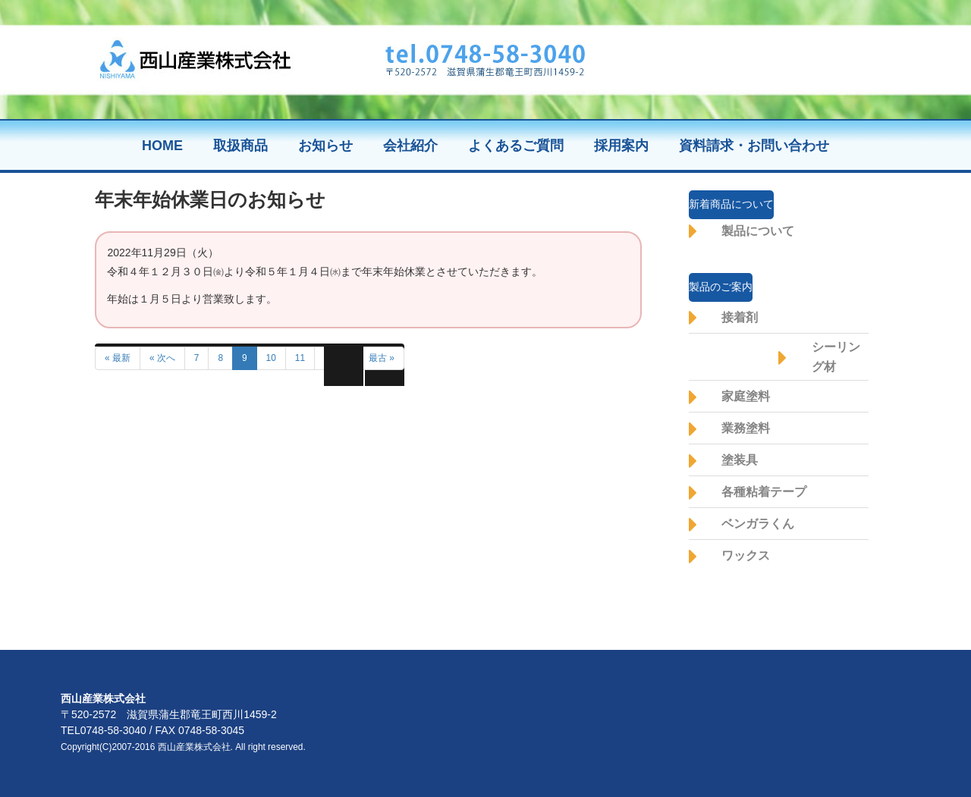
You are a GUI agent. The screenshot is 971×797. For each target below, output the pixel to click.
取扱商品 (240, 145)
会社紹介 (410, 145)
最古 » (381, 358)
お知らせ (325, 145)
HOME (162, 145)
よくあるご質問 (516, 145)
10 (271, 358)
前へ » (337, 358)
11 (300, 358)
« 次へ (162, 358)
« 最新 (117, 358)
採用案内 (621, 145)
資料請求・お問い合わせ (754, 145)
